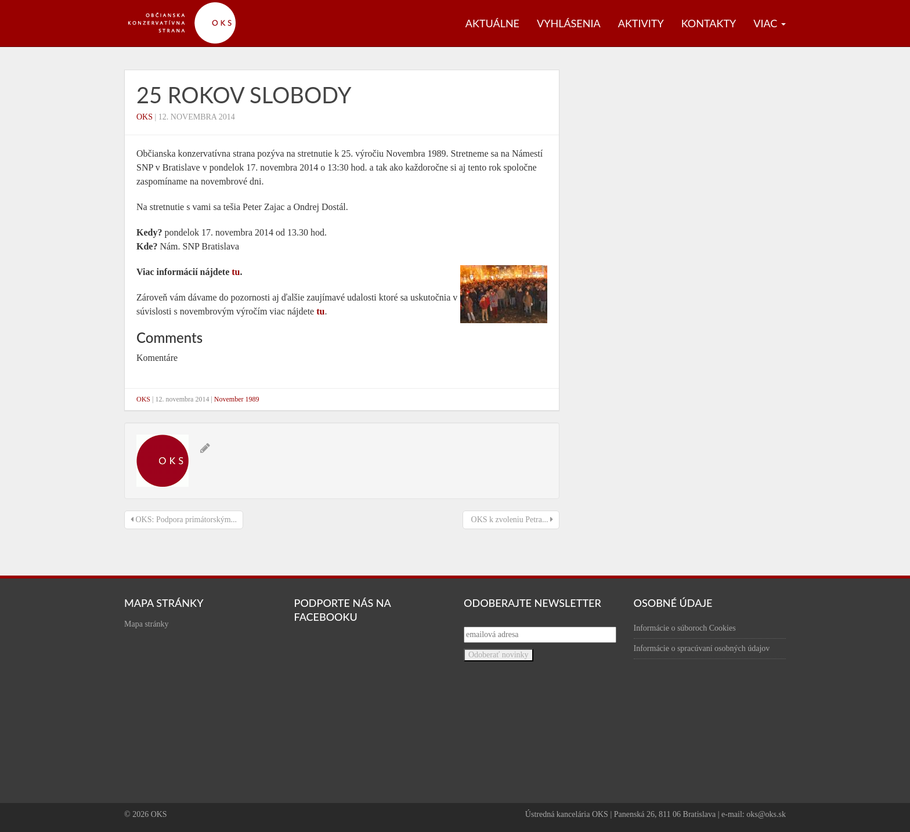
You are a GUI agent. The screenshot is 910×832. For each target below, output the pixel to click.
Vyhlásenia (569, 23)
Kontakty (708, 23)
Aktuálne (492, 23)
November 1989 (236, 399)
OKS (144, 117)
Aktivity (641, 23)
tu (236, 272)
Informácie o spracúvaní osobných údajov (702, 648)
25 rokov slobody (243, 94)
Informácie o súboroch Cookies (685, 628)
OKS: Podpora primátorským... (184, 519)
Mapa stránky (146, 624)
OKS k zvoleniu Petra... (511, 519)
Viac (769, 23)
